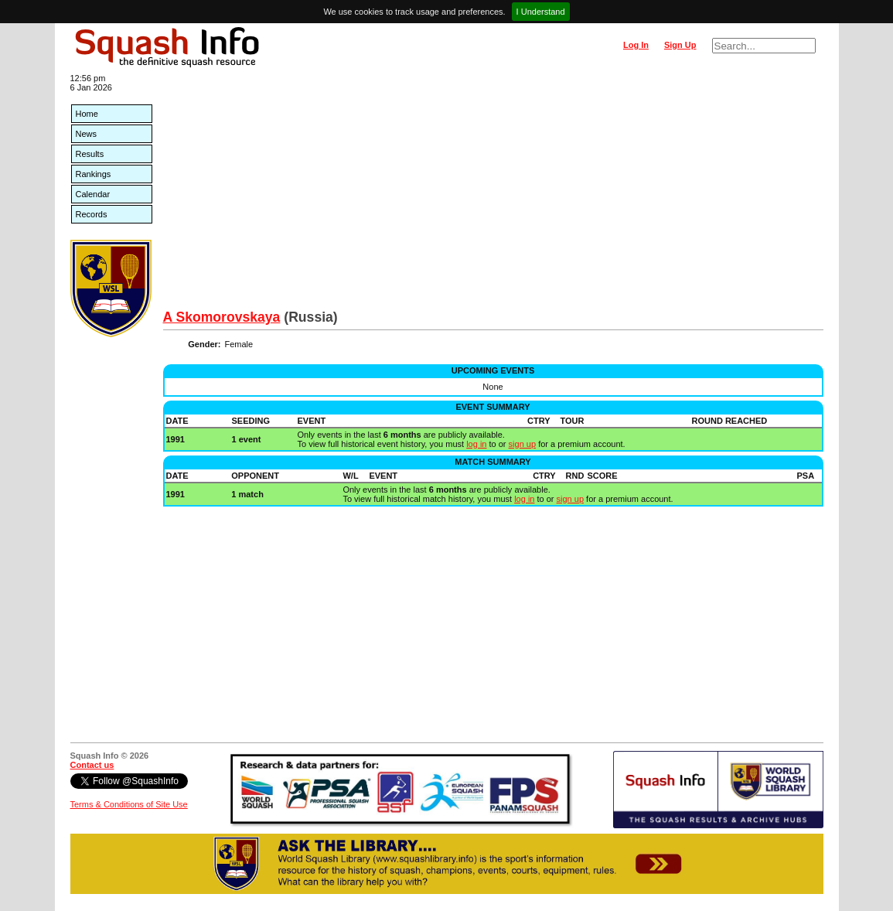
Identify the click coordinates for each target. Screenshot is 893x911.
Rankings (93, 174)
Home (87, 113)
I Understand (540, 11)
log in (476, 444)
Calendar (93, 194)
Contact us (92, 764)
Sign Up (680, 44)
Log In (636, 44)
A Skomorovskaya (222, 317)
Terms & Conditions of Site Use (129, 804)
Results (90, 154)
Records (91, 214)
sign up (522, 444)
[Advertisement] (493, 193)
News (86, 133)
